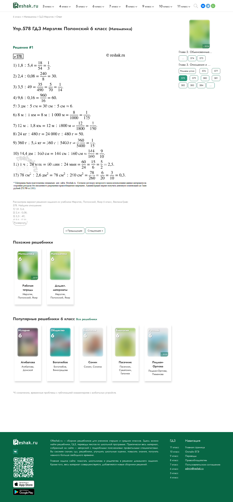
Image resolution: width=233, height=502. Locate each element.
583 (192, 85)
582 (183, 85)
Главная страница (195, 447)
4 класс (174, 477)
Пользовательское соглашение (202, 464)
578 (183, 78)
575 (201, 58)
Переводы (191, 456)
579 (194, 78)
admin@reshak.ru (194, 468)
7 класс (174, 464)
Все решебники (86, 319)
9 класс (174, 456)
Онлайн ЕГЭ (192, 451)
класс (47, 6)
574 (192, 58)
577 (216, 71)
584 (201, 85)
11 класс (174, 447)
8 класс (174, 460)
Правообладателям (196, 460)
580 (205, 78)
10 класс (174, 451)
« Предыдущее (74, 230)
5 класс (174, 473)
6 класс (174, 469)
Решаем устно (187, 71)
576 (204, 71)
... (183, 58)
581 (216, 78)
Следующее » (95, 230)
